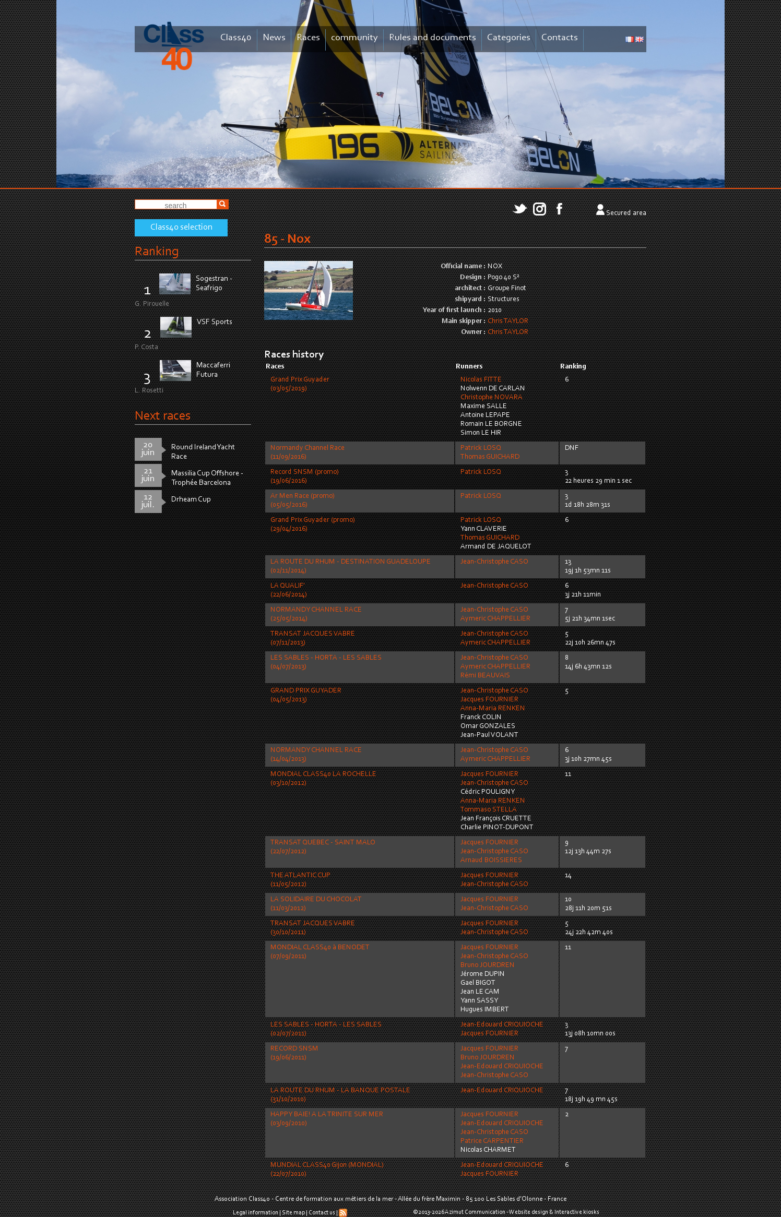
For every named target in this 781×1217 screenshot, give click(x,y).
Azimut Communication (475, 1212)
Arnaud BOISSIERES (491, 860)
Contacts (559, 38)
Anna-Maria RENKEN (492, 708)
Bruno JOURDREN (487, 965)
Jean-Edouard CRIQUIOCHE (501, 1025)
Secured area (626, 213)
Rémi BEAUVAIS (485, 675)
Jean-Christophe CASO (494, 562)
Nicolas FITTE (481, 380)
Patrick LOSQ (480, 448)
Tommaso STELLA (488, 810)
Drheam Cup (191, 500)
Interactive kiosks (576, 1212)
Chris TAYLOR (508, 321)
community (354, 38)
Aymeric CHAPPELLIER (495, 619)
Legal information (255, 1213)
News (274, 38)
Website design (528, 1212)
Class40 (236, 38)
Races (308, 38)
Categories (508, 38)
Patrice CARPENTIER (492, 1141)
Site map (293, 1213)
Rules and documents (432, 38)
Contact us (322, 1213)
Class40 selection (181, 227)
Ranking (157, 251)
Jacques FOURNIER (489, 699)
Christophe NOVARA (491, 397)
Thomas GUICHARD (489, 457)
